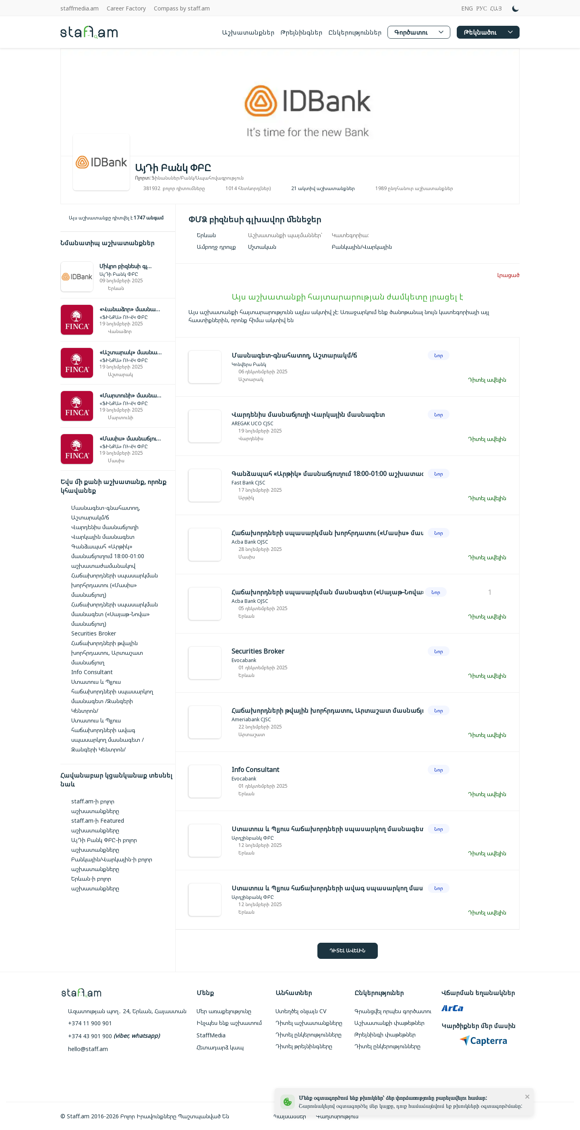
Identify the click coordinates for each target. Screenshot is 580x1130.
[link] (117, 276)
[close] (527, 1096)
